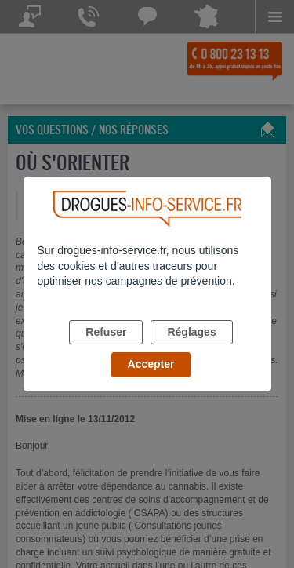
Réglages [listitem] (191, 332)
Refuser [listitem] (105, 332)
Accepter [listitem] (151, 364)
